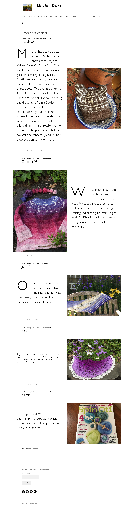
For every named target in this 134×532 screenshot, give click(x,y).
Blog (61, 16)
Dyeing (29, 320)
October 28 (30, 162)
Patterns (34, 256)
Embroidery (32, 16)
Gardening (33, 384)
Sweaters (38, 151)
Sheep (33, 151)
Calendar (74, 16)
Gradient (29, 151)
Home (25, 23)
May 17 (26, 331)
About (67, 16)
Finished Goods (42, 16)
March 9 (27, 395)
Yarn (42, 151)
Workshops (53, 16)
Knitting (24, 16)
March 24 (28, 42)
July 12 (26, 267)
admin (38, 38)
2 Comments (45, 263)
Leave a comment (46, 38)
